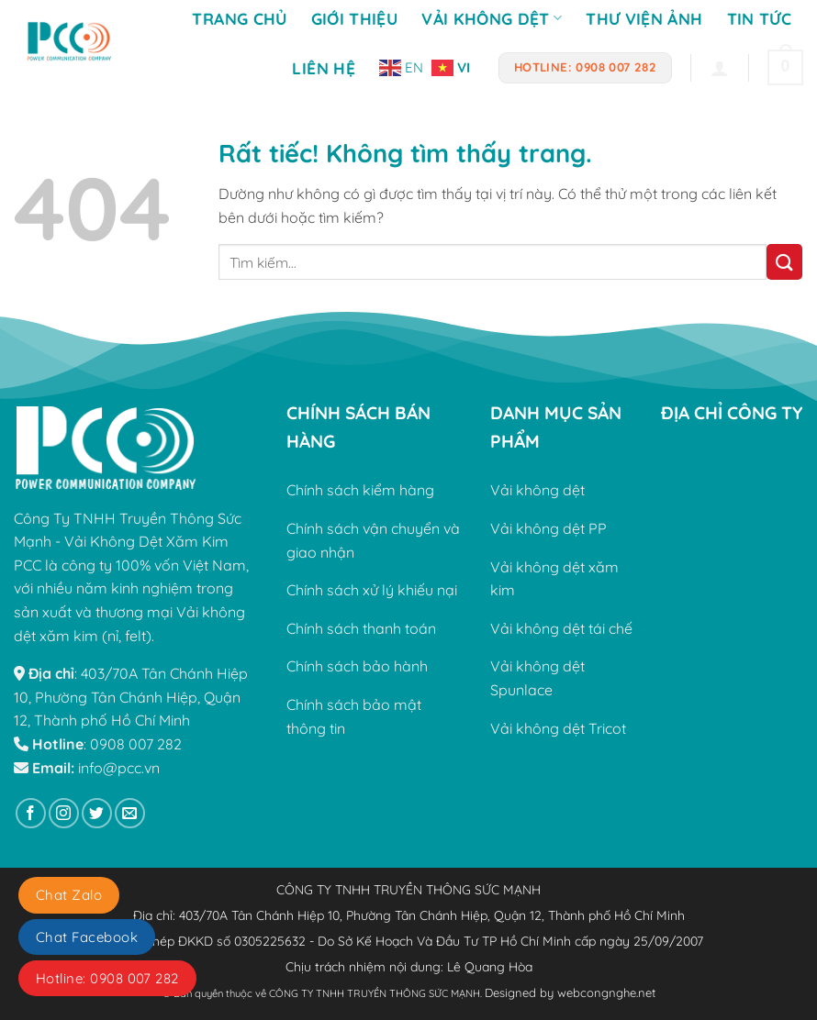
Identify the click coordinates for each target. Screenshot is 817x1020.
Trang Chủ (239, 18)
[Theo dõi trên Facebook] (31, 813)
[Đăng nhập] (720, 68)
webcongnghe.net (606, 992)
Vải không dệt (491, 18)
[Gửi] (784, 262)
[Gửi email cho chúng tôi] (130, 813)
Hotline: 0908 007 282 (107, 978)
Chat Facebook (87, 937)
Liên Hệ (323, 68)
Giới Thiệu (354, 18)
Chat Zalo (69, 895)
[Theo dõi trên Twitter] (97, 813)
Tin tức (759, 18)
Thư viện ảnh (644, 18)
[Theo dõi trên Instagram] (64, 813)
